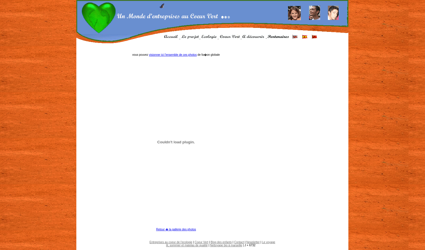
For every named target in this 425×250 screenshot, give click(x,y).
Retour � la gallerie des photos (176, 229)
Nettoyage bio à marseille (226, 245)
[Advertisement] (212, 235)
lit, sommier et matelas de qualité (187, 245)
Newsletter (253, 242)
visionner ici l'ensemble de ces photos (173, 54)
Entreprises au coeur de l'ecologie (171, 242)
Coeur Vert (201, 242)
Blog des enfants (221, 242)
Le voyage (268, 242)
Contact (239, 242)
